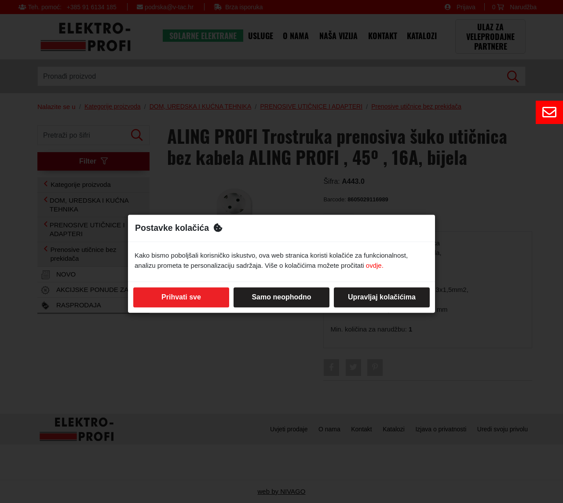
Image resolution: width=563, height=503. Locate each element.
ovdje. (375, 265)
